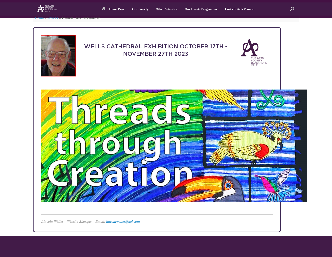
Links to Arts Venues (239, 9)
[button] (292, 9)
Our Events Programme (201, 9)
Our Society (140, 9)
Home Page (113, 9)
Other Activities (166, 9)
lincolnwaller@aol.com (123, 222)
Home (39, 18)
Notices (52, 18)
